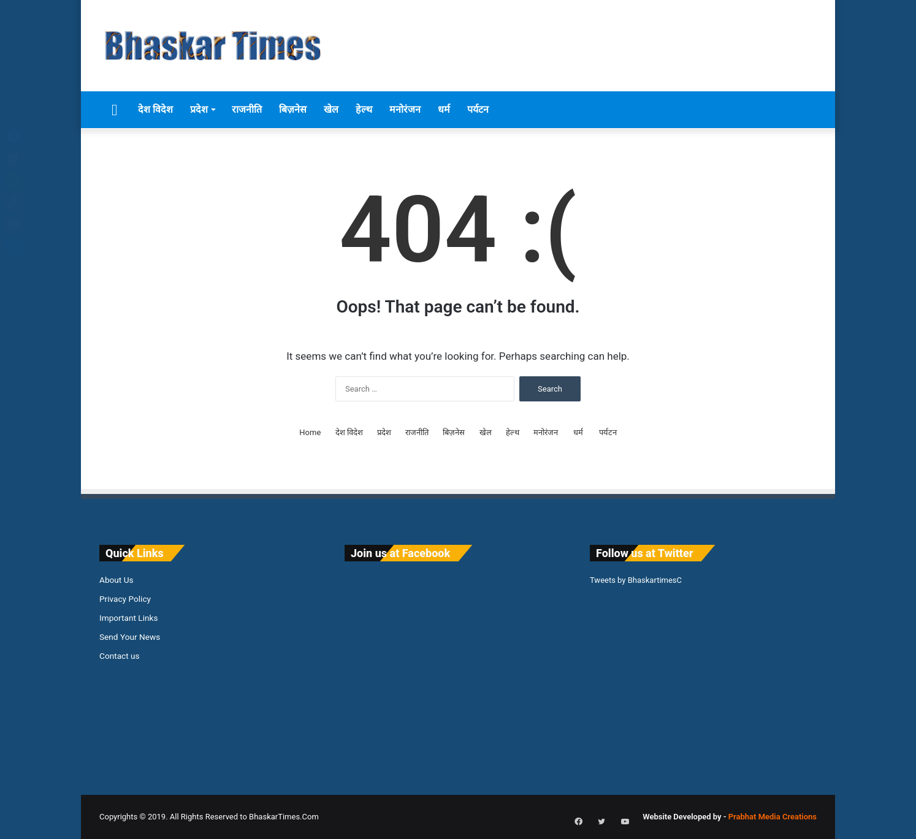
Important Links (128, 618)
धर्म (444, 109)
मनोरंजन (405, 109)
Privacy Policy (125, 599)
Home (310, 432)
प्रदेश (199, 109)
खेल (331, 109)
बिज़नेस (293, 109)
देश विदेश (155, 109)
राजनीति (247, 109)
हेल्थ (364, 109)
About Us (116, 580)
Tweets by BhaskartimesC (636, 580)
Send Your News (129, 637)
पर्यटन (478, 109)
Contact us (119, 656)
